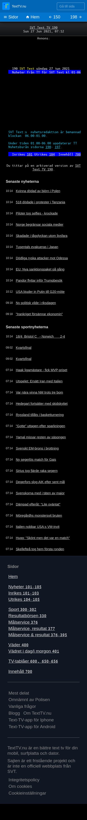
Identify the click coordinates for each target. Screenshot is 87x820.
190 (48, 147)
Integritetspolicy (24, 779)
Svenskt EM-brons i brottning (37, 448)
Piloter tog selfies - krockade (37, 213)
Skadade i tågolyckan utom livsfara (41, 236)
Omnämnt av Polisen (29, 699)
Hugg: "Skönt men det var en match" (43, 538)
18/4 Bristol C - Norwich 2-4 (40, 336)
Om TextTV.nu (37, 713)
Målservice (23, 622)
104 (52, 154)
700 (78, 154)
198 (76, 17)
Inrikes (23, 593)
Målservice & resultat (37, 634)
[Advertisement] (43, 51)
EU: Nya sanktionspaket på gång (40, 269)
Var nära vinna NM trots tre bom (39, 392)
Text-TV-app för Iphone (31, 719)
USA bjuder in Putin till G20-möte (40, 292)
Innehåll (20, 671)
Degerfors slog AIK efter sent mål (40, 482)
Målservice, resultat (31, 628)
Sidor (10, 17)
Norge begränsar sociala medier (39, 224)
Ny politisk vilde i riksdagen (36, 303)
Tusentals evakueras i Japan (37, 247)
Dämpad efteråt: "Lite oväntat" (38, 504)
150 (54, 17)
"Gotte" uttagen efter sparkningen (40, 426)
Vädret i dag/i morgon (33, 651)
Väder (18, 644)
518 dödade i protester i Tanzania (40, 202)
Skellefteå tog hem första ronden (40, 549)
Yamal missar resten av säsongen (41, 437)
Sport (22, 609)
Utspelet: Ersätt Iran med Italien (39, 381)
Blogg (14, 713)
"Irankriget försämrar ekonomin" (39, 314)
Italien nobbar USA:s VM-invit (37, 527)
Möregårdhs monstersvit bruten (39, 515)
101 (29, 154)
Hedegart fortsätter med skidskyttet (42, 403)
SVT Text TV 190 (44, 27)
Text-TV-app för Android (32, 726)
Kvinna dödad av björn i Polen (38, 191)
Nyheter (25, 586)
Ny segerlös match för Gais (36, 459)
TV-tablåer (33, 661)
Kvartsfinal (23, 347)
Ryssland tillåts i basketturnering (40, 415)
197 (57, 147)
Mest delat (19, 693)
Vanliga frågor (22, 706)
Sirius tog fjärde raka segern (37, 471)
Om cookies (20, 786)
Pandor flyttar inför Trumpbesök (39, 280)
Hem (32, 17)
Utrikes (24, 599)
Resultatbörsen (27, 615)
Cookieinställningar (27, 793)
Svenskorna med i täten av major (40, 493)
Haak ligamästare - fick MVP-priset (41, 370)
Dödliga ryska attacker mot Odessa (42, 258)
